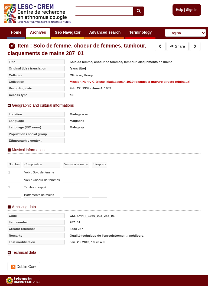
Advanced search (105, 32)
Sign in (191, 10)
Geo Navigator (68, 32)
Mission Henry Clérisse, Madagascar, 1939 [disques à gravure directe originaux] (130, 81)
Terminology (140, 32)
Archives (38, 32)
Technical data (24, 252)
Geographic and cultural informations (43, 105)
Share (177, 46)
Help (179, 10)
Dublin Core (24, 266)
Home (16, 32)
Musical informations (29, 150)
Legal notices (195, 295)
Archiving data (24, 207)
